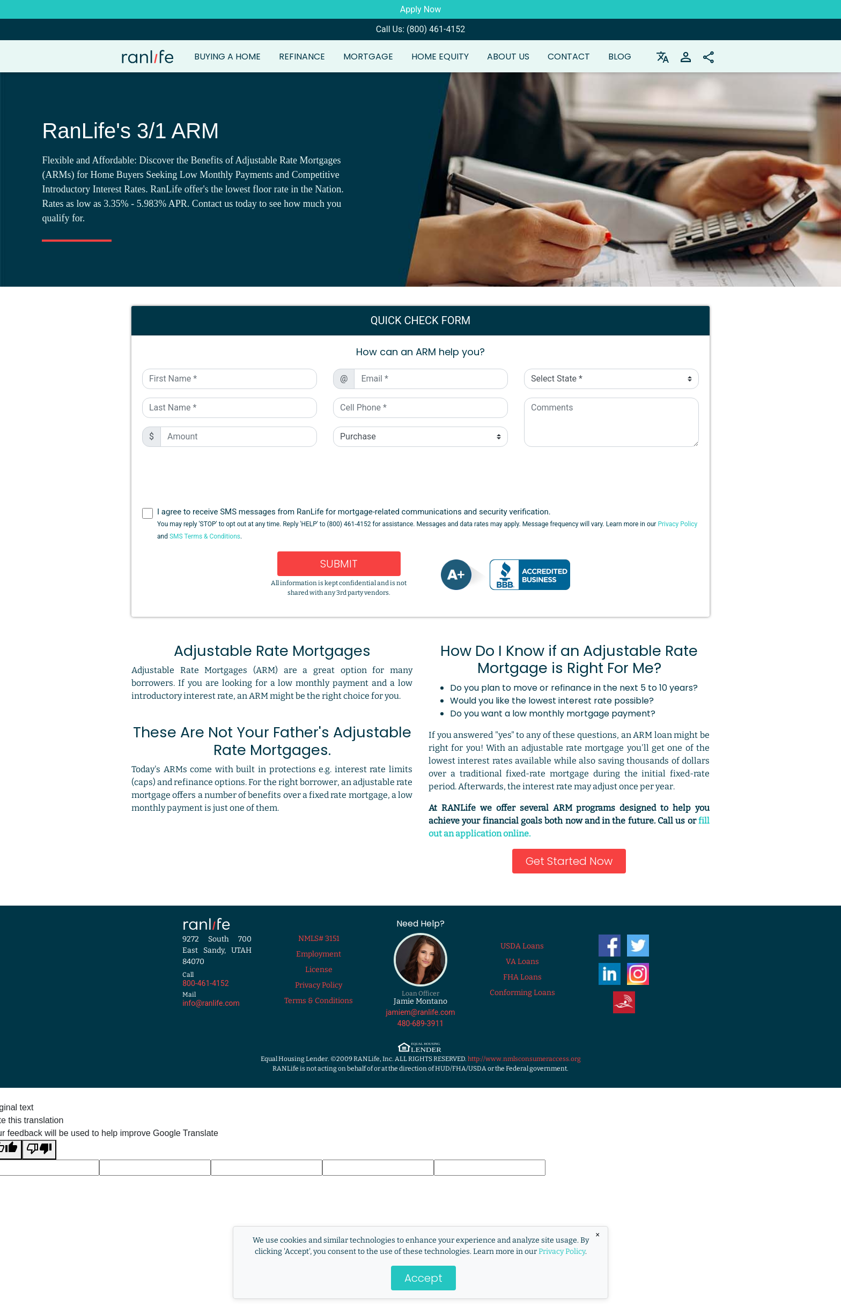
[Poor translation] (39, 1150)
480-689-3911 (420, 1023)
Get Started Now (569, 861)
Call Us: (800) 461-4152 (421, 29)
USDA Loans (522, 946)
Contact (569, 56)
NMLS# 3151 (319, 938)
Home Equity (440, 56)
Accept (423, 1278)
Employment (318, 954)
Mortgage (368, 56)
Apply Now (420, 9)
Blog (619, 56)
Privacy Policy (561, 1251)
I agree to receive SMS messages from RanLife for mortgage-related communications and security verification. (427, 523)
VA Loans (522, 961)
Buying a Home (227, 56)
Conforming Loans (522, 992)
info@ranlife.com (211, 1003)
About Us (508, 56)
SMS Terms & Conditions (204, 536)
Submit (339, 563)
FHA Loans (522, 977)
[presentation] (420, 476)
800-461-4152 (205, 983)
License (319, 969)
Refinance (302, 56)
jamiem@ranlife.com (420, 1012)
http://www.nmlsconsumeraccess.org (524, 1059)
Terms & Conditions (318, 1000)
